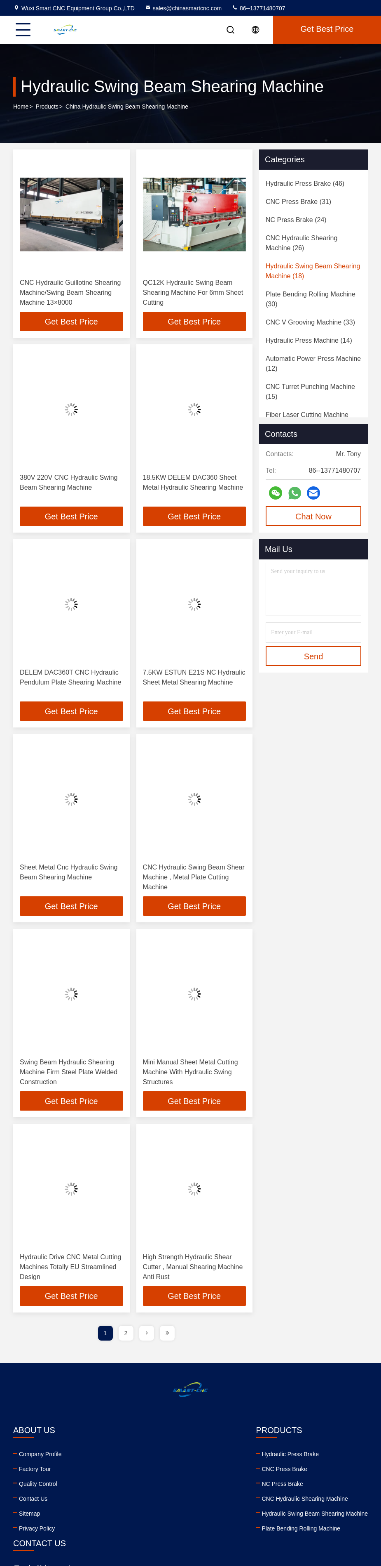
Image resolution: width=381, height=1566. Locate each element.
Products (47, 107)
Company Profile (40, 1456)
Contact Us (33, 1500)
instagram (295, 1512)
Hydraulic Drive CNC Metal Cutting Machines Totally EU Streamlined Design (70, 1269)
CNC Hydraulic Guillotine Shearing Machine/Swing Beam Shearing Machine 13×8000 (70, 292)
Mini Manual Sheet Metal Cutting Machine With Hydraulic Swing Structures (190, 1073)
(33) (310, 322)
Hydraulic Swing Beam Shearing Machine (148, 1515)
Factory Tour (35, 1471)
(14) (309, 340)
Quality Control (38, 1486)
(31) (298, 201)
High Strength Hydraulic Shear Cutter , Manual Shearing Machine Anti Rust (193, 1269)
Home (20, 107)
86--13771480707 (258, 8)
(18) (313, 271)
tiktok (313, 1512)
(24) (296, 219)
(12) (313, 363)
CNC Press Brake (117, 1471)
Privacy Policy (37, 1530)
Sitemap (29, 1515)
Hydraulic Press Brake (123, 1456)
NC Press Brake (115, 1486)
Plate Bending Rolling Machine (134, 1530)
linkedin (240, 1512)
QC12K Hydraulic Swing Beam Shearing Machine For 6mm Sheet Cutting (193, 292)
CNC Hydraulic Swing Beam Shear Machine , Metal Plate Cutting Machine (194, 878)
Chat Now (313, 516)
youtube (258, 1512)
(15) (310, 391)
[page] (146, 1335)
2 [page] (126, 1335)
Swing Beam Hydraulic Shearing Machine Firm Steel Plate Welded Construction (68, 1073)
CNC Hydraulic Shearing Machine (138, 1500)
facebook (277, 1512)
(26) (301, 243)
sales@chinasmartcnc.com (183, 8)
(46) (305, 183)
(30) (310, 299)
